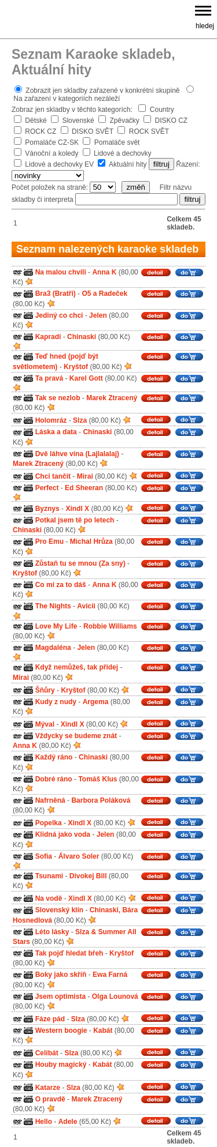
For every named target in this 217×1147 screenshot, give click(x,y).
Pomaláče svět (117, 142)
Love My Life (56, 626)
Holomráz (51, 420)
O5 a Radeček (104, 294)
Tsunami (49, 876)
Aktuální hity (127, 164)
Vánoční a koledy (51, 153)
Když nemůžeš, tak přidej (76, 668)
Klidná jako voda (62, 835)
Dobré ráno (53, 779)
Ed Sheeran (84, 488)
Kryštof (76, 367)
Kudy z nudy (55, 702)
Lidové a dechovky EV (59, 164)
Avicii (86, 607)
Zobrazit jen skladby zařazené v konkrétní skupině (102, 91)
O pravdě (50, 1099)
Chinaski (81, 337)
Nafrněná (50, 800)
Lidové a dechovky (122, 153)
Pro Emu (49, 542)
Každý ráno (54, 758)
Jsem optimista (60, 996)
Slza (80, 420)
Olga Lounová (115, 996)
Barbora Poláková (100, 800)
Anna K (104, 272)
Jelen (98, 315)
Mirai (85, 476)
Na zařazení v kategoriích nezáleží (66, 99)
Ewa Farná (110, 975)
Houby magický (61, 1065)
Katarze (47, 1088)
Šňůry (45, 690)
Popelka (48, 823)
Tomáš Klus (97, 779)
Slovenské (78, 120)
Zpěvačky (124, 120)
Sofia (43, 856)
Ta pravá (49, 378)
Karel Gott (86, 378)
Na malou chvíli (60, 272)
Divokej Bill (88, 876)
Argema (96, 702)
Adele (68, 1122)
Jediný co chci (59, 315)
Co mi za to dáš (60, 585)
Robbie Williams (110, 626)
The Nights (53, 607)
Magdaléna (53, 648)
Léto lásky (52, 932)
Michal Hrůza (91, 542)
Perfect (47, 488)
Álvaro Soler (79, 856)
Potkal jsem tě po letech (75, 520)
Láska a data (56, 432)
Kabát (102, 1030)
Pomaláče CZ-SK (52, 142)
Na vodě (48, 898)
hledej (205, 26)
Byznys (47, 509)
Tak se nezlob (57, 398)
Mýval (44, 724)
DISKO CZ (171, 120)
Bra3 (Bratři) (55, 294)
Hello (43, 1122)
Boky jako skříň (61, 975)
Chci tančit (53, 476)
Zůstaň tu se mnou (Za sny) (80, 563)
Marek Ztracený (111, 398)
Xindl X (77, 509)
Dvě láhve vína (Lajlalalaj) (77, 454)
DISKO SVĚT (92, 131)
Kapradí (48, 337)
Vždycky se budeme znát (76, 736)
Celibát (46, 1053)
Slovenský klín (59, 911)
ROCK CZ (40, 131)
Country (162, 110)
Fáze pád (50, 1019)
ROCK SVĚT (149, 131)
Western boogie (61, 1030)
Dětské (35, 120)
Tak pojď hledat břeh (69, 953)
